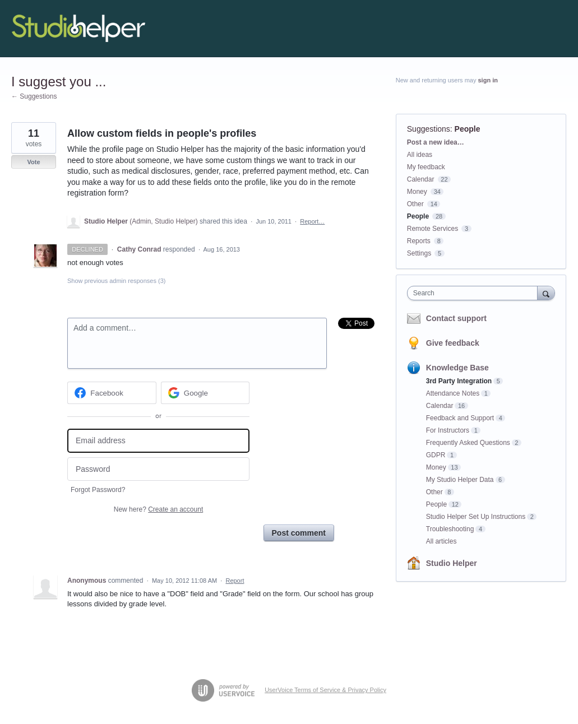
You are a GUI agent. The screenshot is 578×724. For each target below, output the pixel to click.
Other (415, 204)
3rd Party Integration (459, 381)
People (467, 128)
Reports (419, 241)
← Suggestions (34, 96)
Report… (312, 221)
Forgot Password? (98, 490)
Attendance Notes (452, 393)
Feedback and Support (460, 418)
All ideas (419, 155)
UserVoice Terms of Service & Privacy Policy (325, 689)
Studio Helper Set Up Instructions (475, 517)
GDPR (436, 455)
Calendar (420, 179)
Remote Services (432, 229)
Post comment (299, 532)
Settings (419, 253)
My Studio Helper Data (460, 480)
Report (234, 580)
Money (417, 192)
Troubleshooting (450, 529)
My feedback (426, 167)
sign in (488, 80)
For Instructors (447, 430)
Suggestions (428, 128)
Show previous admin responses (116, 280)
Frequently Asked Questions (468, 443)
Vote (33, 162)
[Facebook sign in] (111, 393)
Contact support (456, 318)
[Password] (158, 469)
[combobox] (475, 293)
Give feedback (452, 342)
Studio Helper (451, 563)
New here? (158, 509)
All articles (441, 541)
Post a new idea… (435, 142)
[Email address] (158, 441)
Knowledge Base (457, 367)
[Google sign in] (205, 393)
